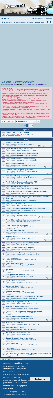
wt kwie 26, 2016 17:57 (28, 349)
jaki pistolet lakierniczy (14, 263)
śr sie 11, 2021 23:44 (30, 160)
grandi (19, 276)
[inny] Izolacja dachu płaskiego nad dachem (22, 153)
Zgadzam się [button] (40, 379)
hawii (18, 293)
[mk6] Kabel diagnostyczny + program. (20, 247)
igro (18, 226)
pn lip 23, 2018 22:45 (31, 259)
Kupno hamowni (12, 343)
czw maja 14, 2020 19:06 (31, 188)
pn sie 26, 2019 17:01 (28, 238)
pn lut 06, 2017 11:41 (32, 308)
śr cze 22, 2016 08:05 (30, 329)
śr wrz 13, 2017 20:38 (27, 293)
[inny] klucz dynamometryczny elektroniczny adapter (25, 208)
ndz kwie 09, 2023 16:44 (29, 150)
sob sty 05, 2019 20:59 (27, 244)
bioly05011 (20, 259)
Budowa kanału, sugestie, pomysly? (19, 170)
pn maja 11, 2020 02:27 (28, 193)
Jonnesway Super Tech (14, 286)
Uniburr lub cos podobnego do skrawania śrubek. (24, 311)
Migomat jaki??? (12, 237)
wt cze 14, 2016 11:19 (29, 339)
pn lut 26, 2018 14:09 (28, 265)
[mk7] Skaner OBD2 (13, 258)
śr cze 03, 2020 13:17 (31, 183)
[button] (32, 125)
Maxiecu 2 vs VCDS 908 (14, 323)
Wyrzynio (19, 177)
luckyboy (19, 298)
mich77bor (20, 303)
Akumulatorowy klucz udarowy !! (18, 333)
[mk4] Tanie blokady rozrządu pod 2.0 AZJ (21, 182)
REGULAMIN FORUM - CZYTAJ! (17, 133)
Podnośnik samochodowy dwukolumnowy (21, 253)
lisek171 (19, 339)
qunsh (18, 150)
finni (18, 244)
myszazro (19, 215)
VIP (46, 84)
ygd (18, 134)
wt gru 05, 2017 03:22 (28, 276)
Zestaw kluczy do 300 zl (14, 142)
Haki (32, 84)
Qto (36, 84)
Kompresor (10, 348)
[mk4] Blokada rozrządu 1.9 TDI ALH (19, 149)
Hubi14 (19, 210)
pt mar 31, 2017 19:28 (30, 303)
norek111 (19, 313)
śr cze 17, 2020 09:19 (30, 177)
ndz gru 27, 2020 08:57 (28, 165)
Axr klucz (9, 269)
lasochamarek (21, 308)
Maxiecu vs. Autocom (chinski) (17, 306)
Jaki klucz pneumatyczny (15, 230)
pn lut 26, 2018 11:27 (28, 271)
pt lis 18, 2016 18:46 (29, 313)
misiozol (19, 345)
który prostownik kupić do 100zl (17, 275)
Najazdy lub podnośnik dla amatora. (19, 316)
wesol (18, 165)
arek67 (19, 265)
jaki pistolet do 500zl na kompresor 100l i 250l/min (24, 296)
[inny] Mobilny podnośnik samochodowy (21, 159)
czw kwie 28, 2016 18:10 (30, 345)
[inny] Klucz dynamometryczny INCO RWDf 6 (22, 243)
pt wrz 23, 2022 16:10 (31, 155)
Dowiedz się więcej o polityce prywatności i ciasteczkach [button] (16, 393)
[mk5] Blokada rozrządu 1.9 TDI (17, 187)
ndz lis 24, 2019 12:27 (30, 215)
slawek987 (20, 160)
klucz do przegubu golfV (15, 291)
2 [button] (29, 125)
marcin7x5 (41, 84)
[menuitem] (6, 18)
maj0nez (19, 200)
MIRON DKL (20, 254)
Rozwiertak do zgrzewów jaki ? (17, 302)
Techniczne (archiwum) (13, 135)
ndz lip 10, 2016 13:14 (32, 324)
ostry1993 (20, 188)
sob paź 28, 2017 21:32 (27, 287)
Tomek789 (20, 232)
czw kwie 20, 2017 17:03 (30, 298)
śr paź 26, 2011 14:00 (27, 134)
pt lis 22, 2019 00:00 (29, 221)
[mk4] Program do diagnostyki (17, 225)
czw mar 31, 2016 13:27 (27, 355)
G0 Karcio (28, 84)
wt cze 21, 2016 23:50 (30, 334)
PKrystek (19, 282)
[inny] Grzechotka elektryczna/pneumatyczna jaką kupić (26, 191)
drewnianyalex (21, 171)
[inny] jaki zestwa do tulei (15, 204)
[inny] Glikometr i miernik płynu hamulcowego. (23, 220)
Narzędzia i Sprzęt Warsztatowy (17, 82)
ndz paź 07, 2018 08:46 (32, 254)
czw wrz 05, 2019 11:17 (31, 232)
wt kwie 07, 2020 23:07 (30, 200)
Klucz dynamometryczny (15, 163)
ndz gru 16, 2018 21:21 (28, 249)
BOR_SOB (20, 183)
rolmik (18, 205)
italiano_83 (20, 84)
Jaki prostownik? (12, 214)
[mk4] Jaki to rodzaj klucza (16, 281)
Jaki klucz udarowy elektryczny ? (18, 176)
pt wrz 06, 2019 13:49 (27, 226)
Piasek (19, 144)
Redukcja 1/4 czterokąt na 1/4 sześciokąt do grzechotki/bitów (28, 353)
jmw (18, 318)
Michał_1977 (13, 84)
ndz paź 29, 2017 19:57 (30, 282)
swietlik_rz (20, 334)
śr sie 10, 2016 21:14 (27, 318)
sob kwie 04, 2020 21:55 (29, 205)
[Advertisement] (26, 53)
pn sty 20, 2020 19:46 (28, 210)
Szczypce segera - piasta (15, 327)
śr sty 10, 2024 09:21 (28, 144)
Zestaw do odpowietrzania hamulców (19, 338)
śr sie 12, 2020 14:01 (33, 171)
